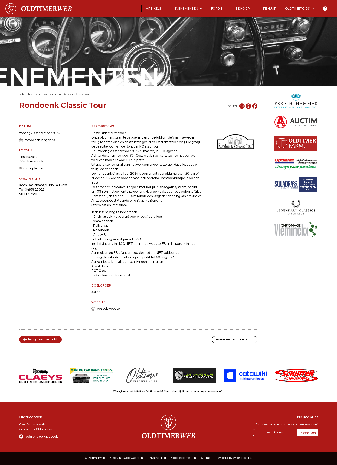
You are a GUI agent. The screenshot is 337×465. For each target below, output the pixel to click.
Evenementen (186, 9)
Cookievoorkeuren (183, 457)
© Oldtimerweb (95, 457)
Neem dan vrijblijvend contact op (184, 391)
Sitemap (207, 457)
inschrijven (308, 432)
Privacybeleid (157, 457)
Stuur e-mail (28, 194)
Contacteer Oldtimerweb (36, 429)
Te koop (243, 9)
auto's (95, 292)
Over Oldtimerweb (32, 424)
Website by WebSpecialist (235, 457)
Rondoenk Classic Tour (76, 93)
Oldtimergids (297, 9)
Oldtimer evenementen (47, 93)
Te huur (269, 9)
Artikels (153, 9)
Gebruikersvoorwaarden (126, 457)
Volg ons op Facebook (41, 436)
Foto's (216, 9)
